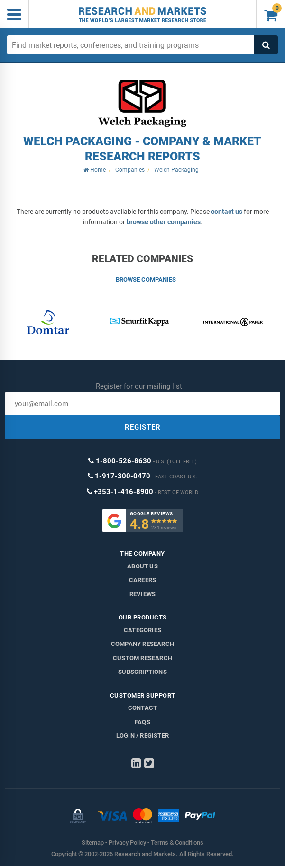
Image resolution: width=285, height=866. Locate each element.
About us (142, 566)
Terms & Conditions (177, 842)
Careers (142, 579)
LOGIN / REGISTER (142, 735)
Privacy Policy (127, 842)
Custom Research (142, 658)
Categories (142, 630)
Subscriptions (142, 671)
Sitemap (93, 842)
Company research (142, 643)
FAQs (142, 721)
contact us (226, 211)
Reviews (142, 594)
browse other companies (164, 222)
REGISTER (143, 427)
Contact (142, 707)
